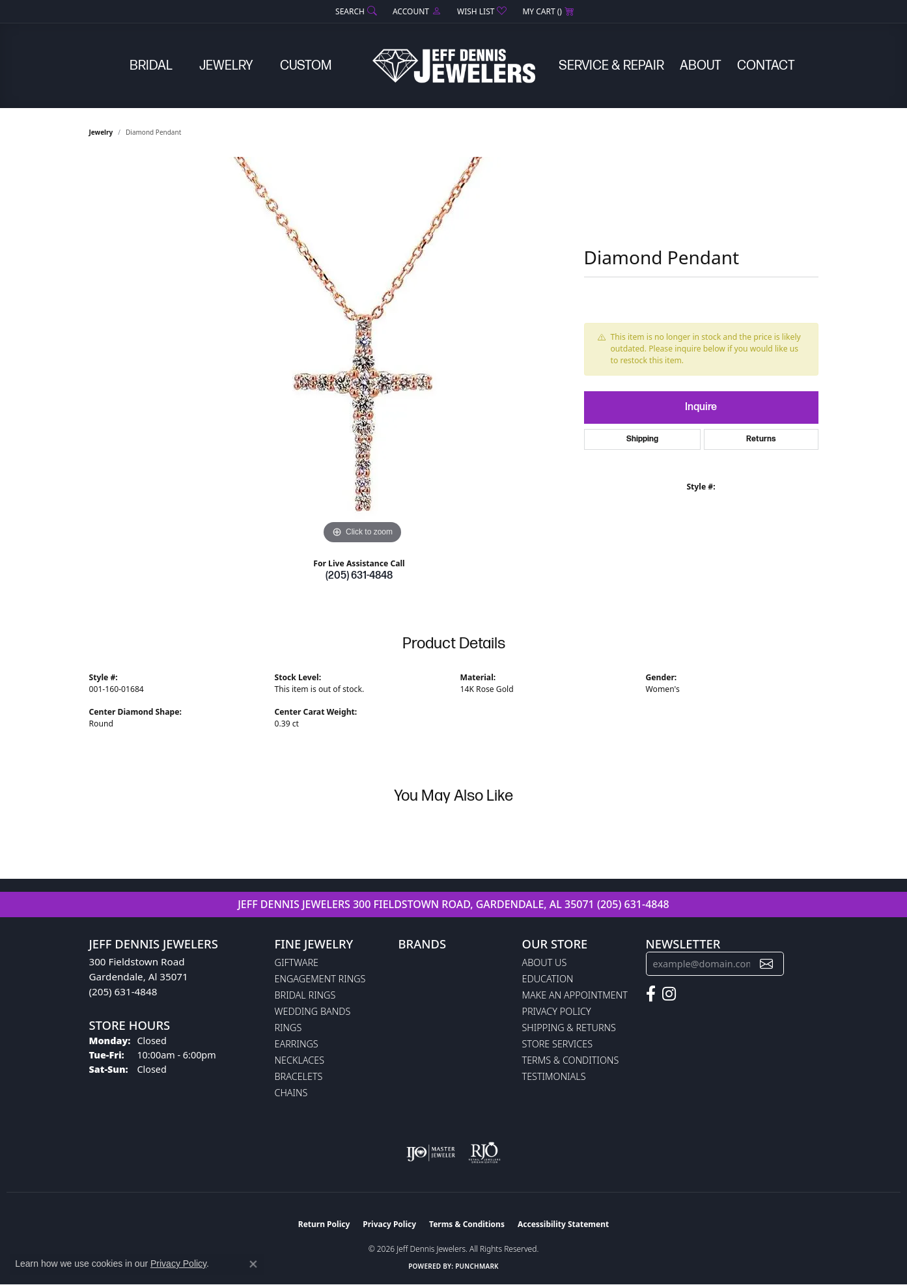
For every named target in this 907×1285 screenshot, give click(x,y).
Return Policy (324, 1224)
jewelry (101, 132)
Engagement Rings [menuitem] (320, 979)
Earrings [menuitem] (296, 1044)
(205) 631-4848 (359, 576)
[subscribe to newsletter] (766, 963)
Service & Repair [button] (611, 66)
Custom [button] (305, 66)
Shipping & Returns (569, 1027)
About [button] (700, 66)
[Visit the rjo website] (484, 1153)
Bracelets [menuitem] (299, 1076)
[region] (362, 352)
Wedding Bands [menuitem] (313, 1011)
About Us (544, 962)
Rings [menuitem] (288, 1027)
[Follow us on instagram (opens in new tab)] (669, 994)
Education (548, 979)
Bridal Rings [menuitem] (305, 995)
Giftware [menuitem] (296, 962)
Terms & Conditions (570, 1060)
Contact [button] (766, 66)
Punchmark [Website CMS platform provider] (477, 1266)
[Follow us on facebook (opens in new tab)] (651, 994)
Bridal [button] (151, 66)
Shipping (642, 439)
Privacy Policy (556, 1011)
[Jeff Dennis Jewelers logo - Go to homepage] (453, 66)
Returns (761, 439)
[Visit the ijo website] (430, 1153)
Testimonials (554, 1076)
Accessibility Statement (563, 1224)
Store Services (557, 1044)
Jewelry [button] (226, 66)
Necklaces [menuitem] (300, 1060)
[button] (355, 11)
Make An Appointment (575, 995)
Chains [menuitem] (291, 1092)
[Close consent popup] (253, 1264)
